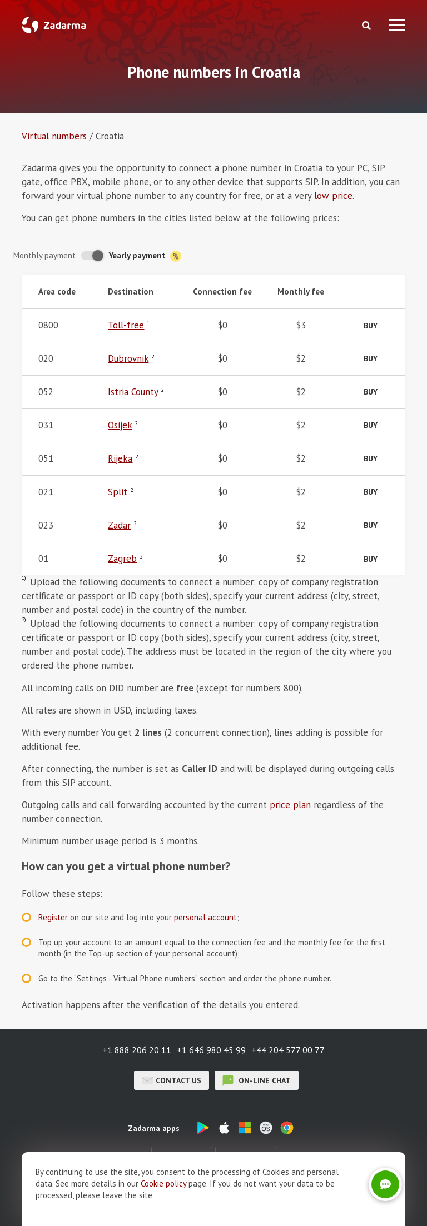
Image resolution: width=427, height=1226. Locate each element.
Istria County (133, 392)
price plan (290, 805)
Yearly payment (145, 256)
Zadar (119, 525)
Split (117, 492)
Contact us (171, 1080)
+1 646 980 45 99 (211, 1049)
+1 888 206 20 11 (136, 1049)
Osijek (120, 425)
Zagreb (122, 558)
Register (53, 917)
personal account (205, 917)
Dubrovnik (128, 358)
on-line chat (256, 1080)
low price (333, 196)
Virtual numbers (54, 136)
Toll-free (126, 325)
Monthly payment (44, 255)
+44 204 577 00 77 (288, 1049)
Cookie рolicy (163, 1208)
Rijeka (120, 458)
